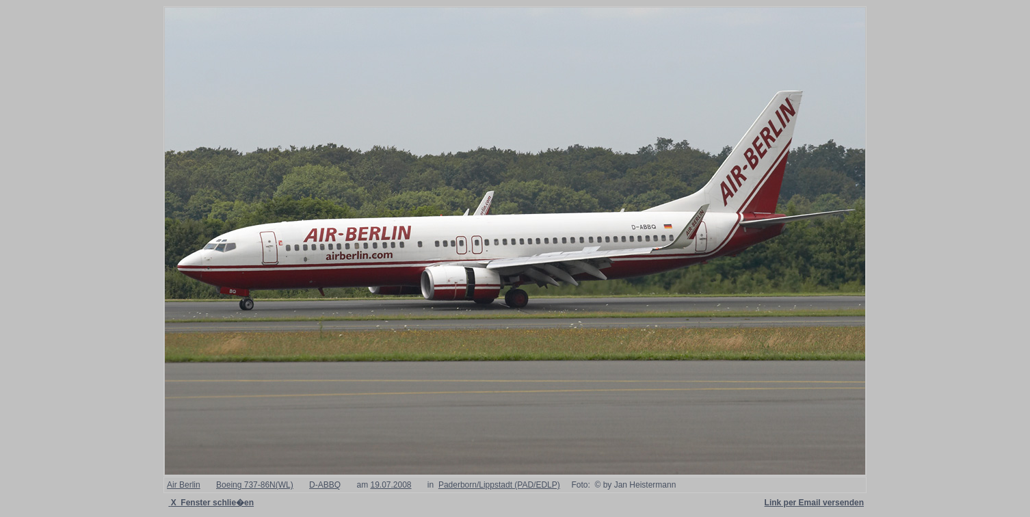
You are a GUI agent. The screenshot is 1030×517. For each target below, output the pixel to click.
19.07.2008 (390, 485)
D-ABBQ (325, 485)
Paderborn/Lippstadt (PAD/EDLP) (499, 485)
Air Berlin (183, 485)
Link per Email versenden (814, 502)
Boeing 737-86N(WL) (254, 485)
